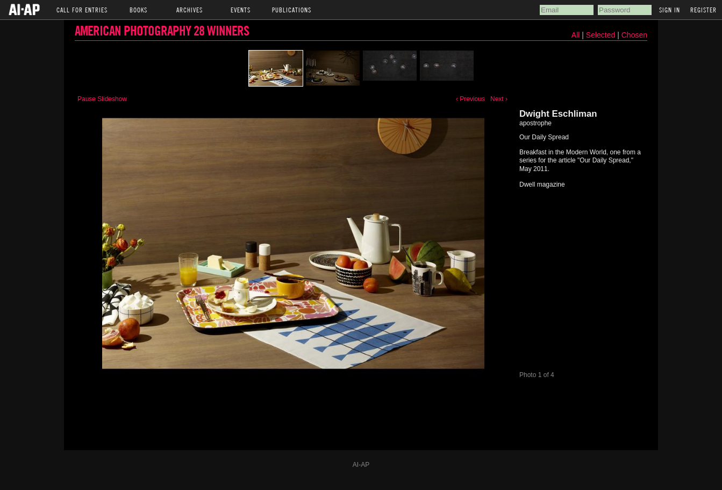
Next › (498, 99)
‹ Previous (470, 99)
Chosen (634, 35)
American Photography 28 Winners (162, 30)
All (575, 35)
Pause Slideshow (102, 99)
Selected (601, 35)
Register (703, 9)
